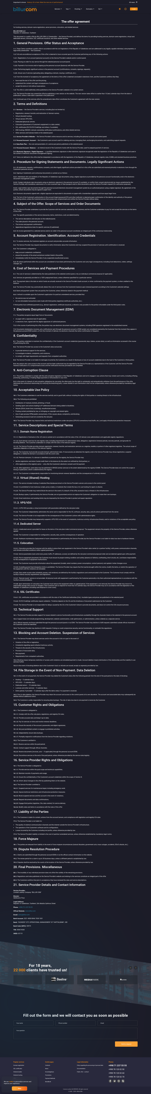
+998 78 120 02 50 (116, 1069)
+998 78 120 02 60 (116, 1073)
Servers (57, 9)
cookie (11, 1081)
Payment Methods (50, 1078)
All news (133, 2)
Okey (19, 1088)
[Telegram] (114, 1081)
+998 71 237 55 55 (118, 1065)
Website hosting (17, 1075)
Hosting (77, 9)
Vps (67, 9)
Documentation (81, 1068)
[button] (130, 968)
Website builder (17, 1072)
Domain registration (18, 1065)
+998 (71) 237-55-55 (26, 907)
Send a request (126, 1044)
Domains (89, 9)
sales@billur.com (24, 915)
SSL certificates (17, 1068)
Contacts (47, 1065)
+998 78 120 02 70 (116, 1077)
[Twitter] (123, 1081)
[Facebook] (110, 1081)
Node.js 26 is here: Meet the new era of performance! (45, 2)
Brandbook (48, 1081)
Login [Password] (134, 9)
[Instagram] (118, 1081)
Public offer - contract (83, 1072)
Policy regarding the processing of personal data (90, 1065)
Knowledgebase (49, 1072)
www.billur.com (30, 911)
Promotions (48, 1075)
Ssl (99, 9)
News (46, 1068)
